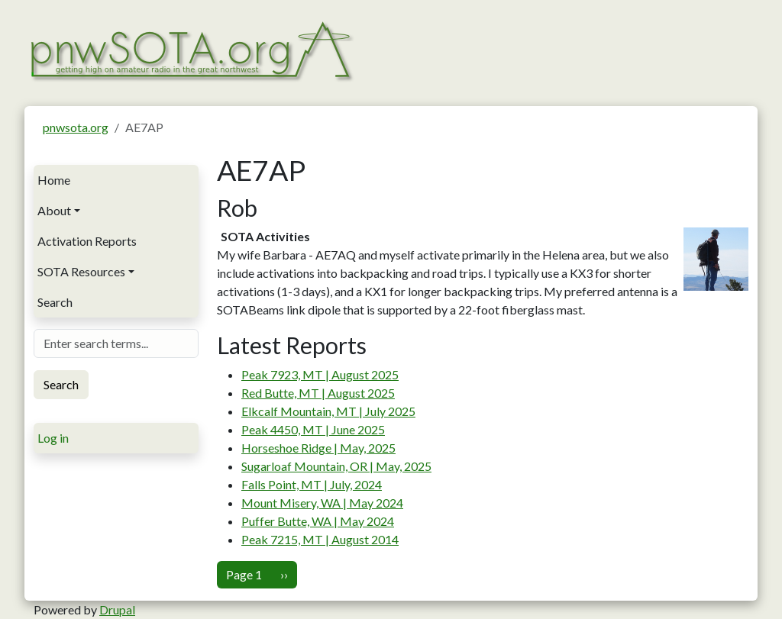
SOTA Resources (81, 271)
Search (55, 302)
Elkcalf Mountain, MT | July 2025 (328, 411)
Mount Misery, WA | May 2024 (322, 502)
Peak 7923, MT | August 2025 (320, 374)
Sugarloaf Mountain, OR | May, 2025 (336, 466)
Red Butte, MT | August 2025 (318, 392)
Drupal (117, 609)
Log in (53, 437)
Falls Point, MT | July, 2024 (311, 484)
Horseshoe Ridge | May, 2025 (318, 447)
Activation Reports (87, 241)
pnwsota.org (75, 127)
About (54, 210)
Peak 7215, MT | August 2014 (320, 539)
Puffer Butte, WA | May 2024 (317, 521)
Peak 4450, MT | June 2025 (313, 429)
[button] (715, 257)
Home (53, 179)
